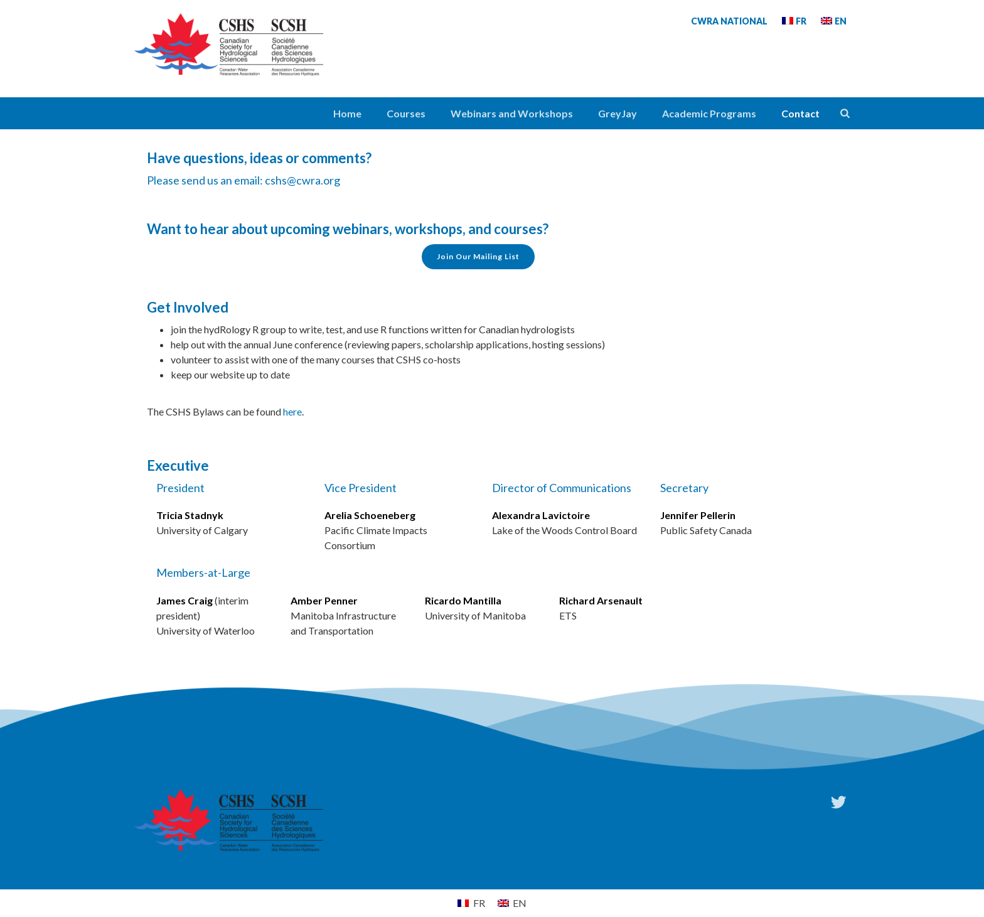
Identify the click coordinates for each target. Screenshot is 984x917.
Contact (800, 113)
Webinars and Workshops (512, 113)
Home (347, 113)
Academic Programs (709, 113)
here (292, 411)
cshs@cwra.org (302, 180)
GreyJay (617, 113)
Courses (406, 113)
